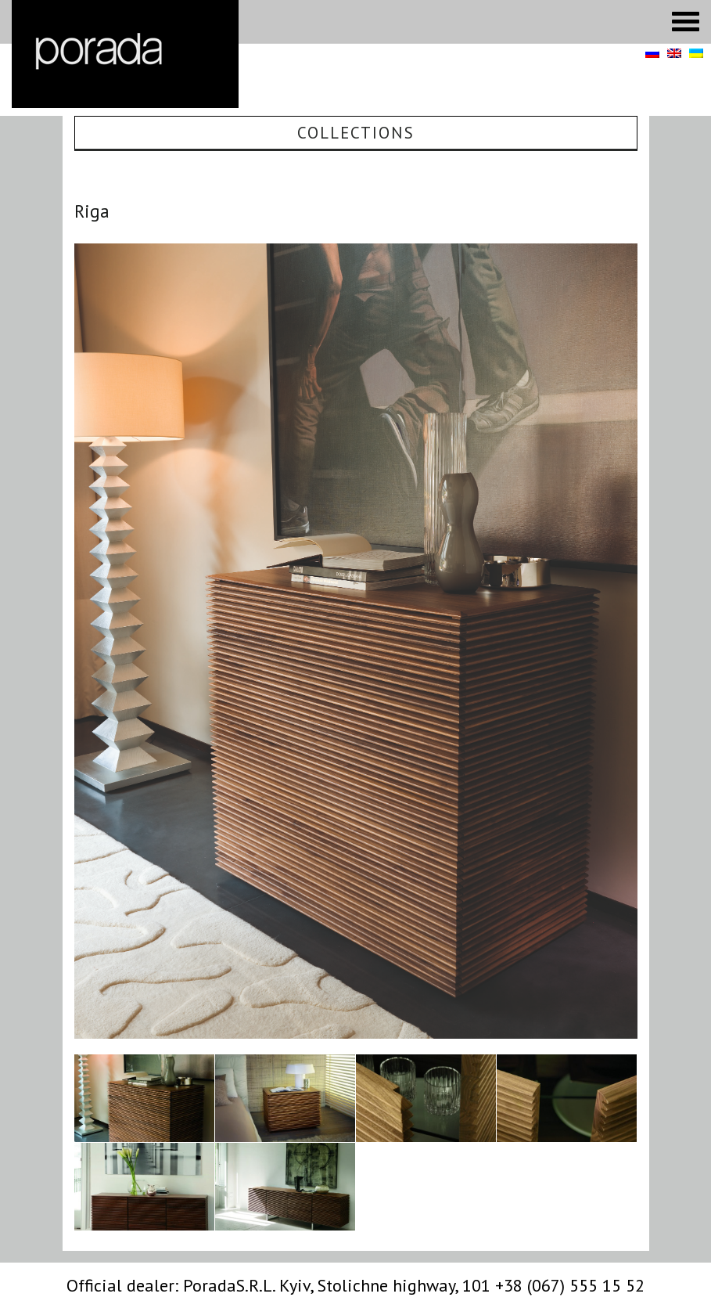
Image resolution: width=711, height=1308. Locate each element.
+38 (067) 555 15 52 (570, 1285)
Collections (356, 132)
